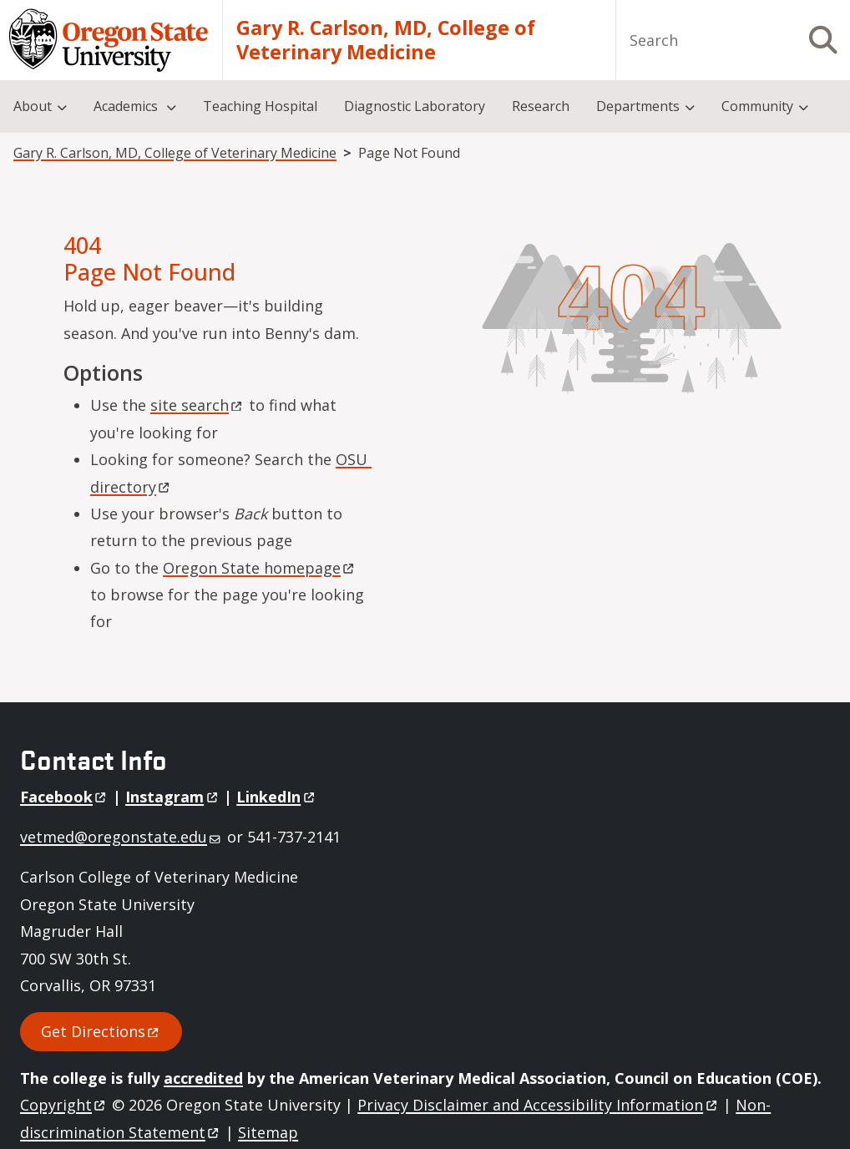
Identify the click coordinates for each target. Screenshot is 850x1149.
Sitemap (268, 1132)
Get (101, 1031)
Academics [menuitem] (127, 106)
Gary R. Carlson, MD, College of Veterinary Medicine (385, 40)
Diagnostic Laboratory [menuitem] (414, 106)
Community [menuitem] (757, 106)
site (197, 405)
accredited (203, 1078)
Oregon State (260, 568)
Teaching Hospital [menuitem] (260, 106)
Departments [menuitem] (638, 106)
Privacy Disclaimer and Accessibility (538, 1105)
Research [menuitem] (540, 106)
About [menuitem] (32, 106)
